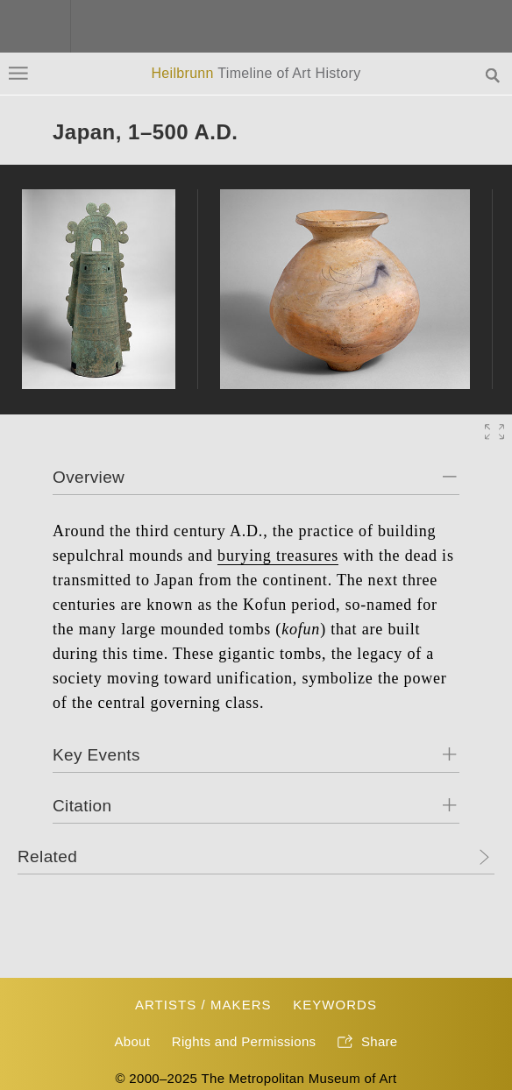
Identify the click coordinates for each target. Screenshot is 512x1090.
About (132, 1041)
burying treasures (277, 555)
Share (368, 1042)
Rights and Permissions (244, 1041)
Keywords (335, 1004)
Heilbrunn (255, 73)
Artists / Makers (203, 1004)
